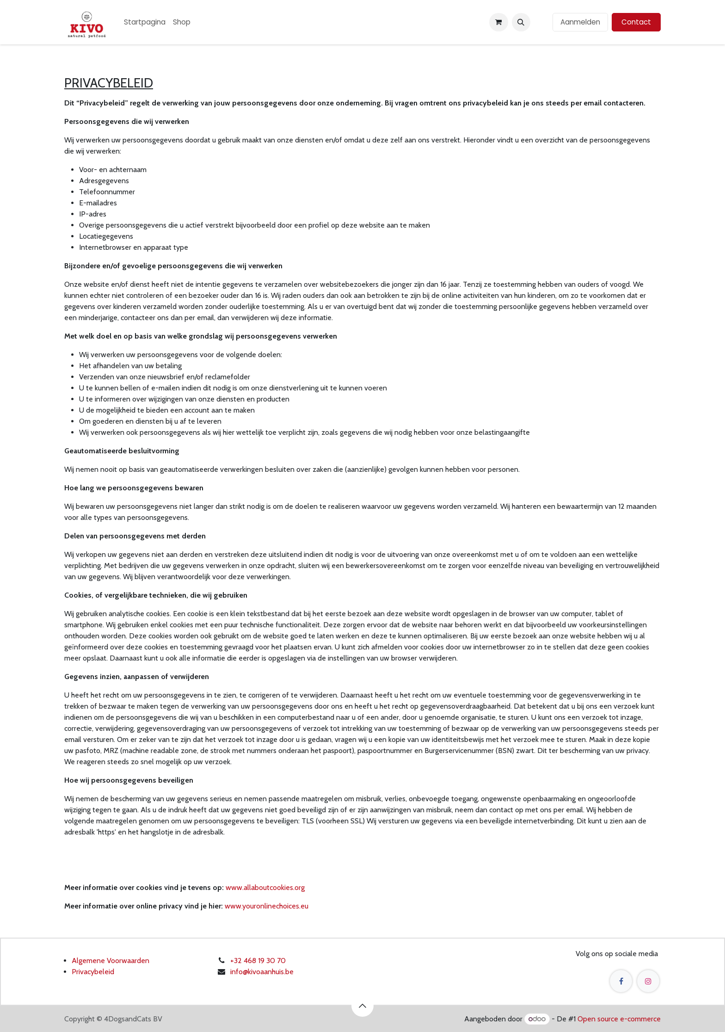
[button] (521, 22)
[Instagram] (648, 981)
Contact (636, 22)
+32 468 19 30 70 (258, 960)
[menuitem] (144, 22)
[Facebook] (621, 981)
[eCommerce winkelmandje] (498, 22)
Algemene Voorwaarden (110, 960)
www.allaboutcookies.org (265, 887)
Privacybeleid (93, 971)
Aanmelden (580, 22)
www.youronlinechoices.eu (266, 906)
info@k (240, 971)
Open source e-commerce (619, 1018)
